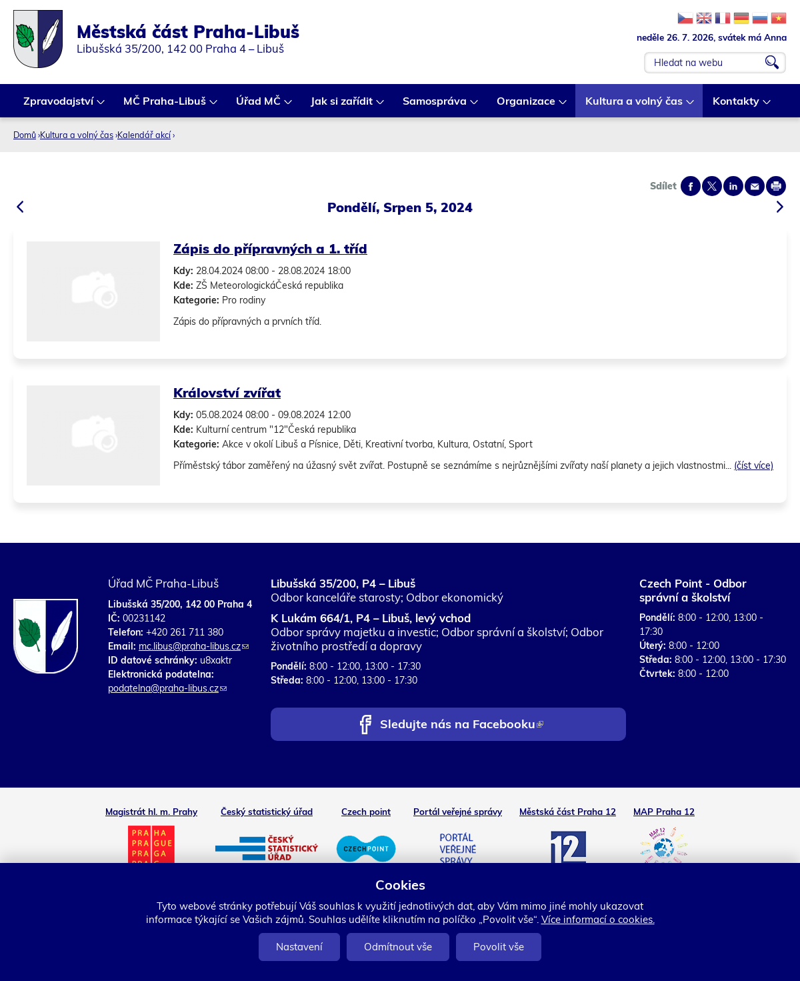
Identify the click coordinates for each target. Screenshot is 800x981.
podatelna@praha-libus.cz (167, 688)
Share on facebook (691, 186)
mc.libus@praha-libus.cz (194, 646)
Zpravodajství (59, 105)
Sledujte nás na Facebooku (461, 725)
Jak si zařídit (342, 105)
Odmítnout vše (398, 946)
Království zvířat (227, 392)
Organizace (527, 105)
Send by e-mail (755, 186)
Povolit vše (498, 946)
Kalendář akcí (144, 134)
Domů (24, 134)
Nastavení (299, 946)
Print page (776, 186)
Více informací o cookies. (598, 919)
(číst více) (753, 465)
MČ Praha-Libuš (165, 105)
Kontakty (737, 105)
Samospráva (435, 105)
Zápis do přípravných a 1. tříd (270, 248)
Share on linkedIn (733, 186)
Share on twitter (712, 186)
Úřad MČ (259, 105)
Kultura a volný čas (634, 105)
